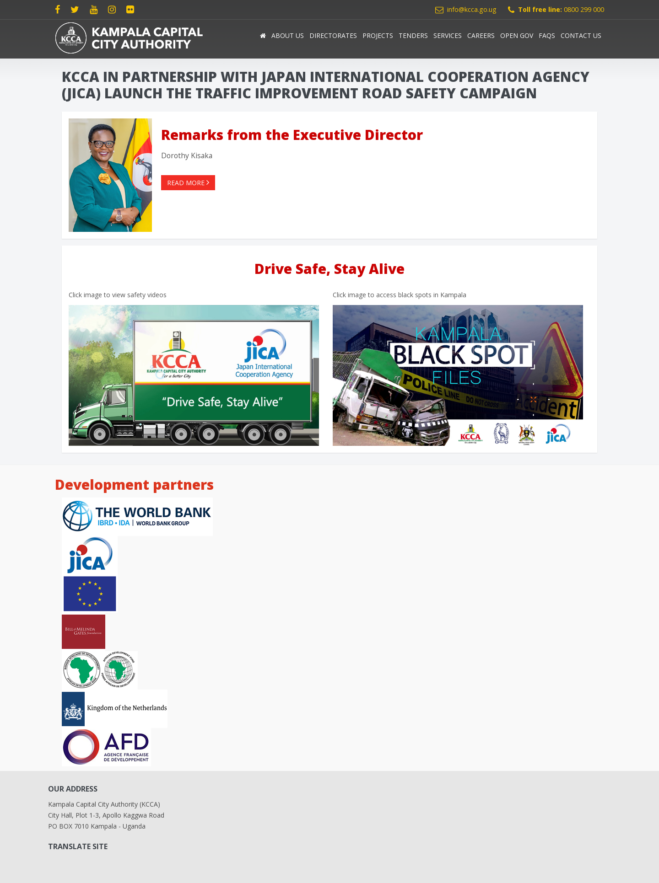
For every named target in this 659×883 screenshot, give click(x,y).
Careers (481, 35)
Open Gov (516, 35)
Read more (188, 182)
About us (287, 35)
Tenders (413, 35)
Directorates (333, 35)
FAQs (547, 35)
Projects (377, 35)
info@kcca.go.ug (472, 9)
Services (447, 35)
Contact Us (581, 35)
